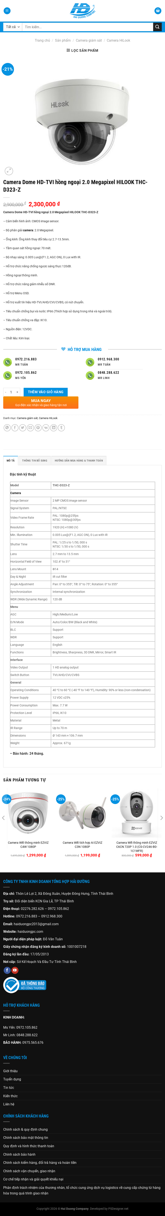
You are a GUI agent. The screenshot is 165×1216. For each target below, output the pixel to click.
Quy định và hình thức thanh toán (28, 1146)
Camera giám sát (89, 40)
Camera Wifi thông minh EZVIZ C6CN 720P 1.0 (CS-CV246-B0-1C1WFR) (136, 847)
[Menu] (7, 10)
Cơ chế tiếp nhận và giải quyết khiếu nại (33, 1179)
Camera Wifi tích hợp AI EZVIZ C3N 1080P (82, 845)
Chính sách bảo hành (19, 1154)
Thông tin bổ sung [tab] (34, 460)
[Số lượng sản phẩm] (11, 392)
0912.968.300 (51, 916)
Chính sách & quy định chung (25, 1129)
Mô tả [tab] (11, 460)
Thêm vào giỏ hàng (46, 392)
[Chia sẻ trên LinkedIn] (53, 427)
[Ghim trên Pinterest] (38, 427)
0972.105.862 (58, 909)
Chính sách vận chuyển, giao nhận (29, 1171)
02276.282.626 (33, 909)
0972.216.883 (26, 916)
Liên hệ (8, 1104)
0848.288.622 (27, 1035)
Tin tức (8, 1088)
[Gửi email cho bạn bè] (30, 427)
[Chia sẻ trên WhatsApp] (7, 427)
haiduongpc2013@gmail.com (36, 924)
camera (28, 230)
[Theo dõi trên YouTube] (14, 970)
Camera (15, 493)
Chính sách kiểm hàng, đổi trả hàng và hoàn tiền (39, 1163)
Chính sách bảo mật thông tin (25, 1138)
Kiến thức (10, 1096)
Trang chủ (42, 40)
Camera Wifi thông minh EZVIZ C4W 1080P (28, 845)
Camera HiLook (118, 40)
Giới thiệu (10, 1071)
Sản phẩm (63, 40)
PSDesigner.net (118, 1209)
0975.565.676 (32, 1043)
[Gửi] (157, 27)
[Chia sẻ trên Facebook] (14, 427)
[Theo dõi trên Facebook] (7, 970)
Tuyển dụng (12, 1079)
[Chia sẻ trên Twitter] (22, 427)
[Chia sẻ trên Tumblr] (61, 427)
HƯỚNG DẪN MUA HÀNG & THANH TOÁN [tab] (79, 460)
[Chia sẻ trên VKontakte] (45, 427)
